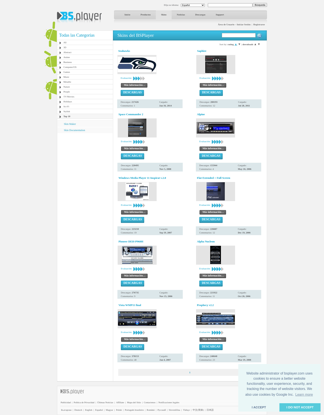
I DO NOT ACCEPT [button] (300, 407)
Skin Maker (70, 123)
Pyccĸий (162, 410)
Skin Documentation (74, 130)
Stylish (66, 111)
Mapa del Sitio (134, 402)
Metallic (67, 82)
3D (64, 47)
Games (66, 72)
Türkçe (186, 410)
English (88, 410)
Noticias (181, 14)
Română (151, 410)
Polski (119, 410)
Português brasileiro (134, 410)
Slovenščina (174, 410)
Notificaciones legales (168, 402)
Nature (66, 86)
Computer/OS (69, 67)
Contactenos (149, 402)
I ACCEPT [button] (259, 407)
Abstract (67, 52)
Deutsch (78, 410)
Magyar (109, 410)
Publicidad (66, 402)
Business (67, 62)
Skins (163, 14)
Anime (66, 57)
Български (66, 410)
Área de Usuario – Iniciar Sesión (234, 24)
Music (66, 77)
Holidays (67, 101)
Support (220, 14)
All (64, 42)
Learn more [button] (304, 394)
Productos (146, 14)
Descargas (200, 14)
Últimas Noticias (105, 402)
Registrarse (259, 24)
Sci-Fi (66, 106)
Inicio (127, 14)
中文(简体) (198, 410)
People (66, 91)
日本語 (210, 410)
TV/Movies (68, 96)
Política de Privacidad (84, 402)
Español (99, 410)
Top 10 (66, 116)
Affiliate (120, 402)
